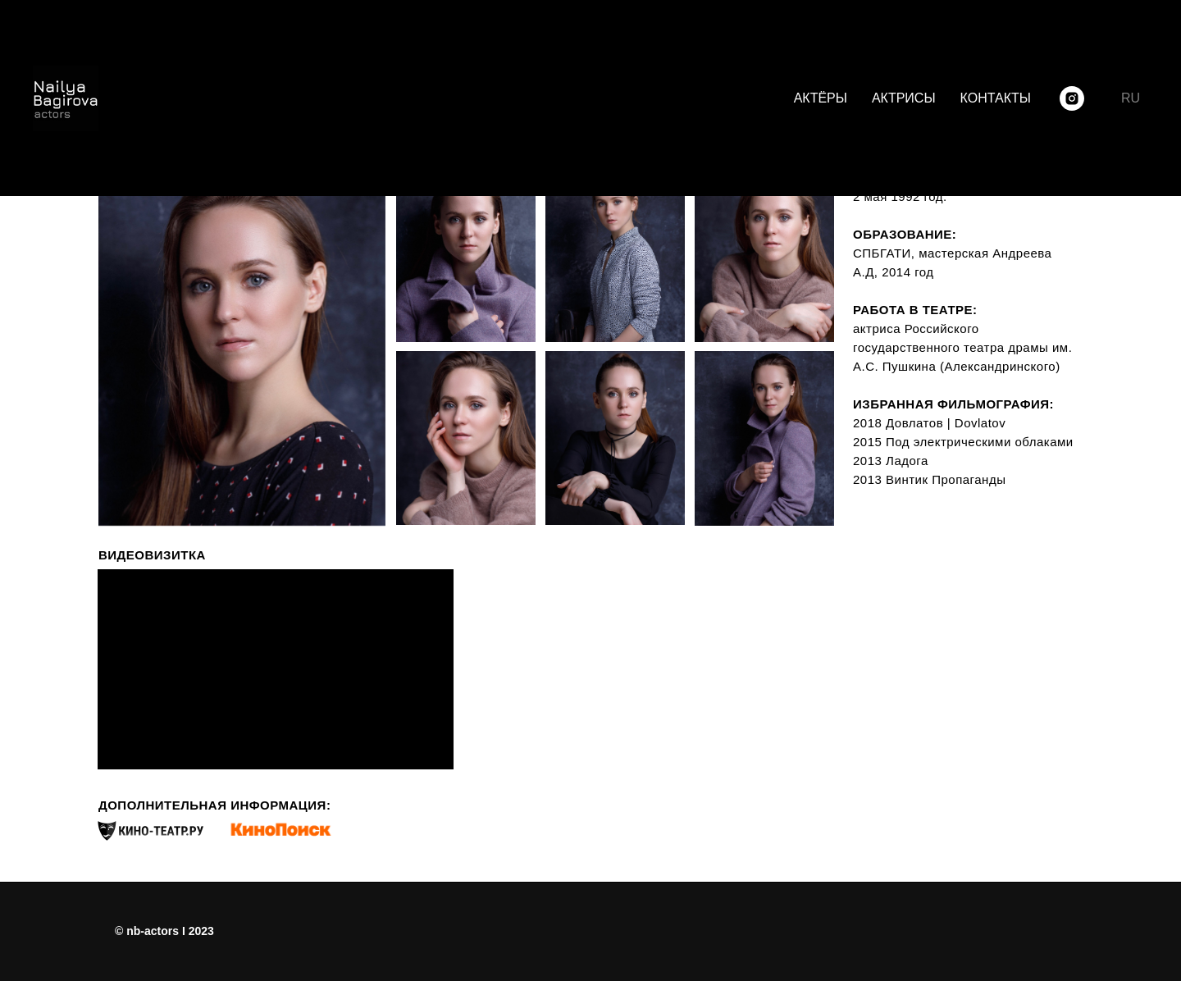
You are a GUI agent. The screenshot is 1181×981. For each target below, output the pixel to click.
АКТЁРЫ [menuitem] (820, 98)
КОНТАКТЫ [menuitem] (995, 98)
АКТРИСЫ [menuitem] (904, 98)
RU (1130, 98)
